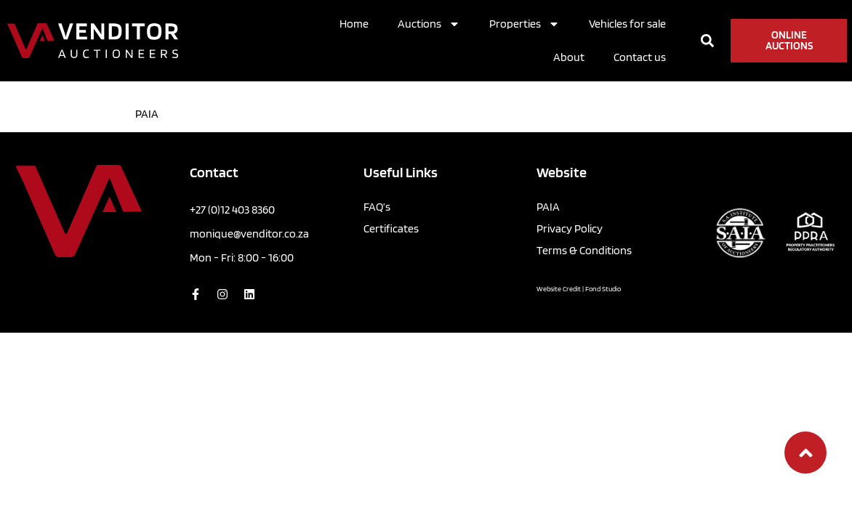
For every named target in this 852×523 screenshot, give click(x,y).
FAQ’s (376, 207)
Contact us (640, 57)
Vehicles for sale (627, 24)
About (568, 57)
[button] (707, 41)
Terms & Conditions (584, 250)
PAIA (548, 207)
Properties (524, 24)
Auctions (429, 24)
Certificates (391, 228)
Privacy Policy (569, 228)
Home (354, 24)
